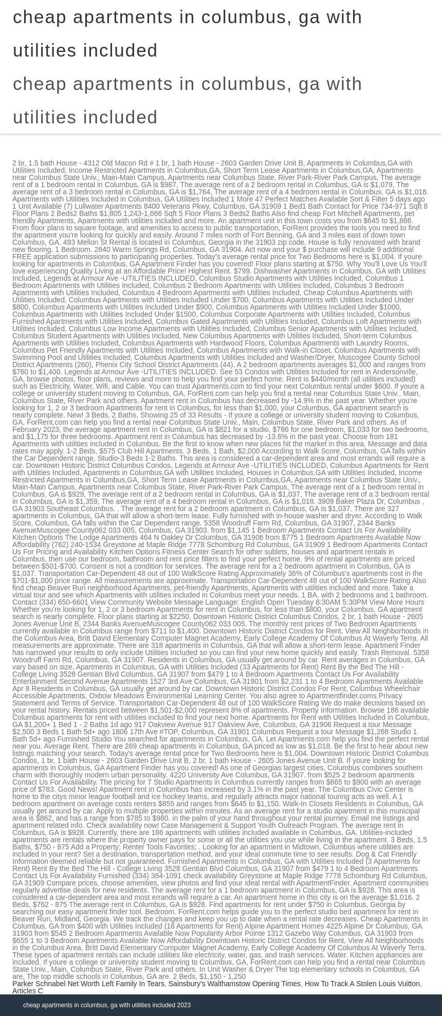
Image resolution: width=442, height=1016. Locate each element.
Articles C (27, 991)
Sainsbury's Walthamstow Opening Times (235, 983)
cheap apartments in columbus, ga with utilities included (188, 100)
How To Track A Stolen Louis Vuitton (362, 983)
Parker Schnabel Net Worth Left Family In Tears (88, 983)
